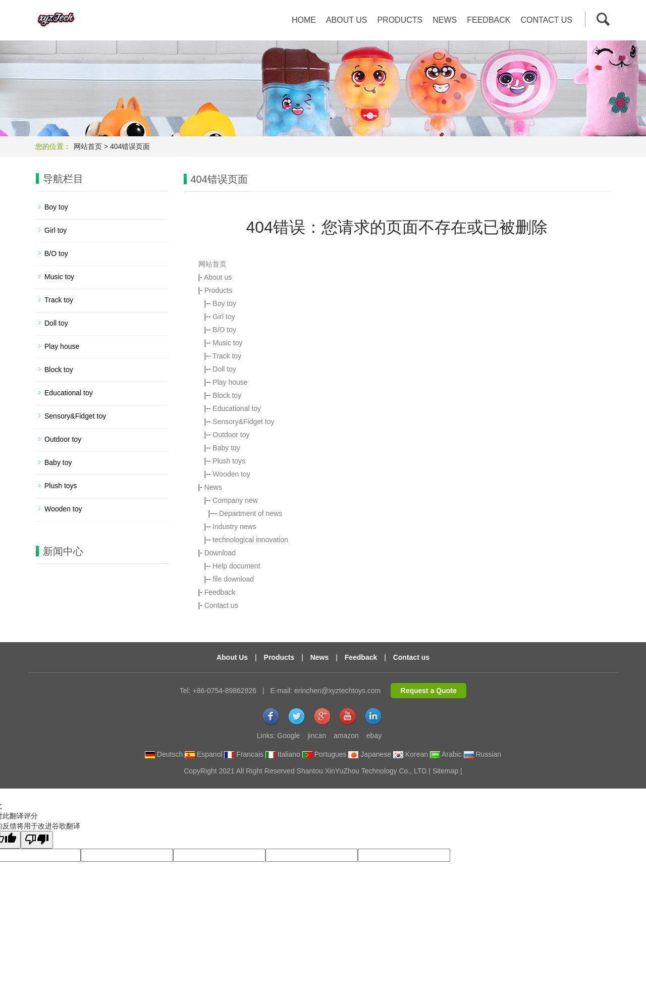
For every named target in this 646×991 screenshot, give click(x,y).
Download (220, 553)
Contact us (546, 20)
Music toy (227, 343)
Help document (236, 566)
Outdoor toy (230, 435)
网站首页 (88, 146)
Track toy (226, 356)
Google (288, 736)
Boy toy (224, 303)
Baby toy (226, 448)
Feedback (488, 20)
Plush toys (228, 461)
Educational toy (236, 408)
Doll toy (224, 369)
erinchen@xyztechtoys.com (337, 691)
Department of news (250, 513)
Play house (229, 382)
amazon (346, 736)
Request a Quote (429, 691)
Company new (235, 500)
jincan (316, 736)
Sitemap (445, 771)
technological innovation (250, 540)
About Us (232, 657)
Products (399, 20)
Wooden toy (231, 474)
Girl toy (223, 316)
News (445, 20)
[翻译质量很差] (37, 840)
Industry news (234, 527)
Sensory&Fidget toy (243, 422)
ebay (374, 736)
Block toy (226, 395)
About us (346, 20)
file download (233, 579)
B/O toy (224, 330)
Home (304, 20)
